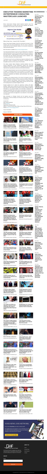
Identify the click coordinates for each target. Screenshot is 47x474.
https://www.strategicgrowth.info (22, 49)
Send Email (8, 103)
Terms (25, 447)
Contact (25, 452)
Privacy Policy (27, 449)
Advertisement (27, 451)
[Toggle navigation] (4, 7)
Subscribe (13, 464)
